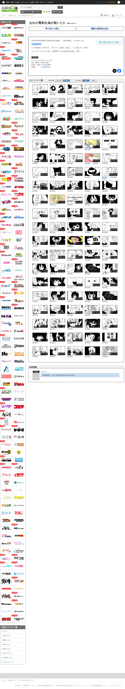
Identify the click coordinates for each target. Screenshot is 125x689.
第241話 (35, 205)
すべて (5, 631)
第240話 (105, 191)
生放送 (17, 2)
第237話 (52, 191)
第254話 (87, 232)
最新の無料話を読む (100, 29)
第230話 (105, 163)
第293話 (70, 343)
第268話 (70, 274)
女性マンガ (6, 649)
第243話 (70, 205)
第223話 (70, 150)
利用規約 (26, 685)
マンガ (47, 12)
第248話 (70, 218)
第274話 (87, 287)
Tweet (115, 71)
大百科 (32, 2)
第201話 (35, 94)
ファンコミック (8, 662)
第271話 (35, 287)
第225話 (105, 150)
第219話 (87, 136)
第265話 (105, 260)
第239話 (87, 191)
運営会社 (18, 685)
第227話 (52, 163)
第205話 (105, 94)
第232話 (52, 177)
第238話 (70, 191)
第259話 (87, 246)
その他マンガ (7, 658)
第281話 (35, 315)
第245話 (105, 205)
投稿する (106, 15)
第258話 (70, 246)
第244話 (87, 205)
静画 (12, 2)
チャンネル (24, 2)
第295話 (105, 343)
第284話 (87, 315)
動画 (7, 2)
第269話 (87, 274)
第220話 (105, 136)
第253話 (70, 232)
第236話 (35, 191)
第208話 (70, 108)
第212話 (52, 122)
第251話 (35, 232)
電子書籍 (58, 12)
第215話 (105, 122)
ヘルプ (33, 685)
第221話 (35, 150)
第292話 (52, 343)
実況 (37, 2)
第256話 (35, 246)
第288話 (70, 329)
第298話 (70, 356)
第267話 (52, 274)
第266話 (35, 274)
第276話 (35, 301)
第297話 (52, 356)
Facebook (119, 71)
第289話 (87, 329)
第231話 (35, 177)
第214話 (87, 122)
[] (79, 41)
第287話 (52, 329)
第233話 (70, 177)
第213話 (70, 122)
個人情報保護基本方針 (45, 685)
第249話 (87, 218)
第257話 (52, 246)
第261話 (35, 260)
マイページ (118, 15)
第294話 (87, 343)
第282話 (52, 315)
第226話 (35, 163)
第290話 (105, 329)
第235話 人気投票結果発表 (109, 178)
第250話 (105, 218)
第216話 (35, 136)
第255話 (105, 232)
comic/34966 (46, 65)
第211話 (35, 122)
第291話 (35, 343)
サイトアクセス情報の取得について (95, 685)
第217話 (52, 136)
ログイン (98, 2)
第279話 (87, 301)
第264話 (87, 260)
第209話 (87, 108)
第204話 (87, 94)
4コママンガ (7, 653)
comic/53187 (46, 67)
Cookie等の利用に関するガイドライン (68, 685)
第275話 (105, 287)
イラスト (37, 12)
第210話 (105, 108)
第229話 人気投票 (91, 163)
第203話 (70, 94)
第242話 (52, 205)
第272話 (52, 287)
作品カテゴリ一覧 (9, 627)
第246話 (35, 218)
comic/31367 (45, 63)
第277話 (52, 301)
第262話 (52, 260)
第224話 (87, 150)
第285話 (105, 315)
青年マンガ (6, 640)
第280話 (105, 301)
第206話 (35, 108)
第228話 (70, 163)
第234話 (87, 177)
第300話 (105, 356)
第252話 (52, 232)
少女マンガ (6, 644)
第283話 (70, 315)
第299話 (87, 356)
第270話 (105, 274)
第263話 (70, 260)
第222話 (52, 150)
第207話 (52, 108)
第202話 (52, 94)
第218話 (70, 136)
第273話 (70, 287)
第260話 (105, 246)
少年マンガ (6, 636)
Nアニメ (43, 2)
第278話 (70, 301)
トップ (26, 12)
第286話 (35, 329)
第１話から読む (52, 29)
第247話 (52, 218)
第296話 (35, 356)
